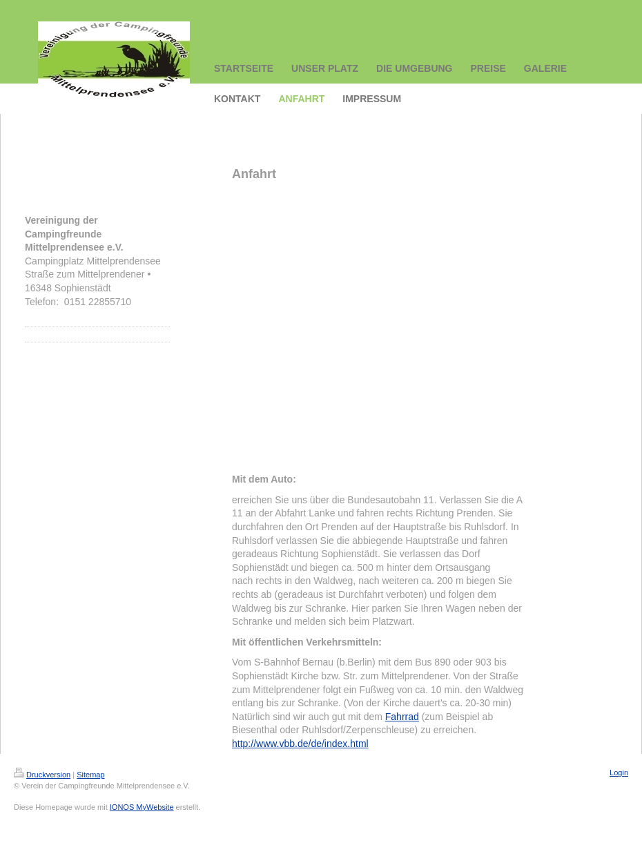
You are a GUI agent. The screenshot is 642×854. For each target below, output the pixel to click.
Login (619, 772)
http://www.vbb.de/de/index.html (300, 743)
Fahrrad (402, 716)
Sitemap (90, 774)
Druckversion (42, 774)
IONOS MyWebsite (142, 807)
